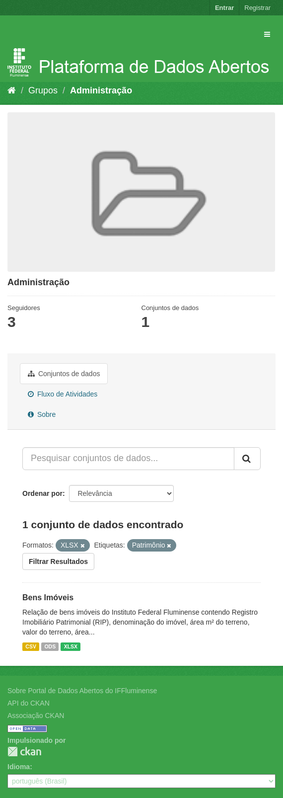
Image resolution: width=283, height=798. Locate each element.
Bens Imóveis (47, 597)
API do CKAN (28, 703)
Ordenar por (42, 493)
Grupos (43, 90)
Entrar (224, 7)
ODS (50, 646)
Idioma (18, 767)
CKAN (24, 751)
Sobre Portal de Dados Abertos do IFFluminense (82, 691)
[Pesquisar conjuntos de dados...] (128, 458)
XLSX (70, 646)
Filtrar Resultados (58, 561)
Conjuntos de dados (64, 374)
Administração (101, 90)
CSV (30, 646)
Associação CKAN (35, 715)
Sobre (42, 414)
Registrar (257, 7)
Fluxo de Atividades (62, 394)
